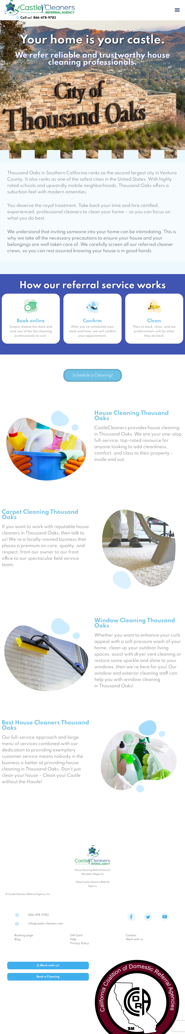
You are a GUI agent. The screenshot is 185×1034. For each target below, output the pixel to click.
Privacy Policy (79, 946)
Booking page (23, 938)
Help (73, 942)
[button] (177, 10)
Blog (17, 942)
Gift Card (76, 938)
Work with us (134, 942)
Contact (131, 938)
